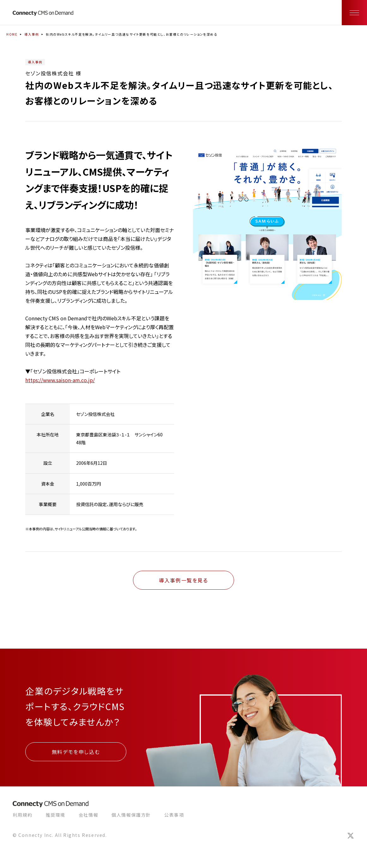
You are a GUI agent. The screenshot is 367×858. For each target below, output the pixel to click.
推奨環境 (55, 815)
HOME (11, 34)
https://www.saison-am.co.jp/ (60, 380)
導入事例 (31, 34)
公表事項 (174, 815)
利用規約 (22, 815)
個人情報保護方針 (131, 815)
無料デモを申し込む (76, 752)
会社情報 (88, 815)
